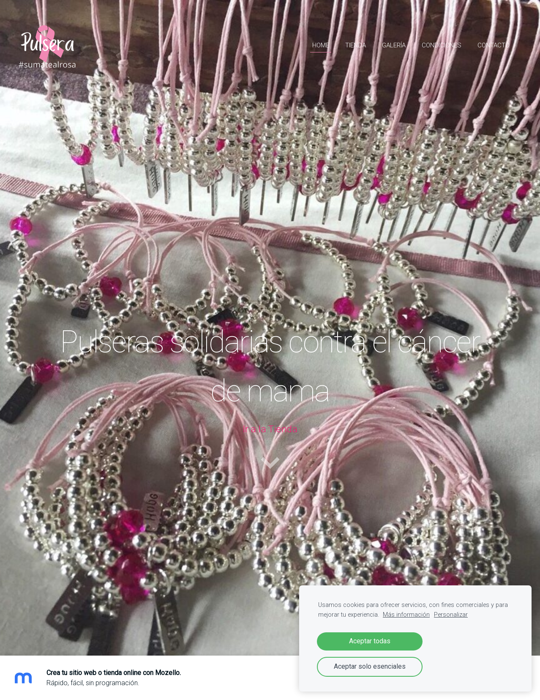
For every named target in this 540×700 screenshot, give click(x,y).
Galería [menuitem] (394, 45)
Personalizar (451, 614)
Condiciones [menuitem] (441, 45)
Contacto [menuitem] (493, 45)
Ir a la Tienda (270, 429)
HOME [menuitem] (320, 45)
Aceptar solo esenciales (370, 666)
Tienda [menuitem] (355, 45)
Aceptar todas (369, 641)
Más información (406, 614)
